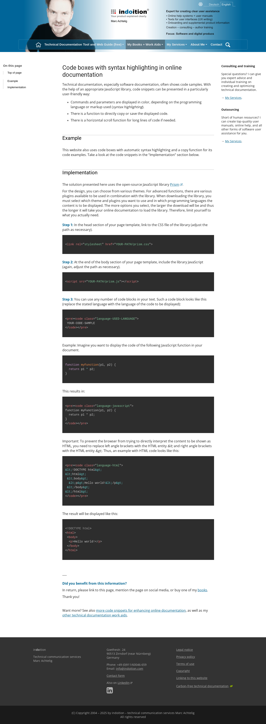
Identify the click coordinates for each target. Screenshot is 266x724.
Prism (174, 184)
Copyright (183, 671)
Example (12, 81)
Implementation (16, 87)
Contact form (116, 676)
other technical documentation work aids (94, 615)
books (202, 590)
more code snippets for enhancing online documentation (141, 610)
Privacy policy (185, 657)
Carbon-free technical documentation (202, 686)
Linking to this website (191, 678)
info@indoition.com (129, 669)
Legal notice (184, 650)
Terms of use (185, 664)
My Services (233, 98)
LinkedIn (123, 683)
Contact (216, 44)
